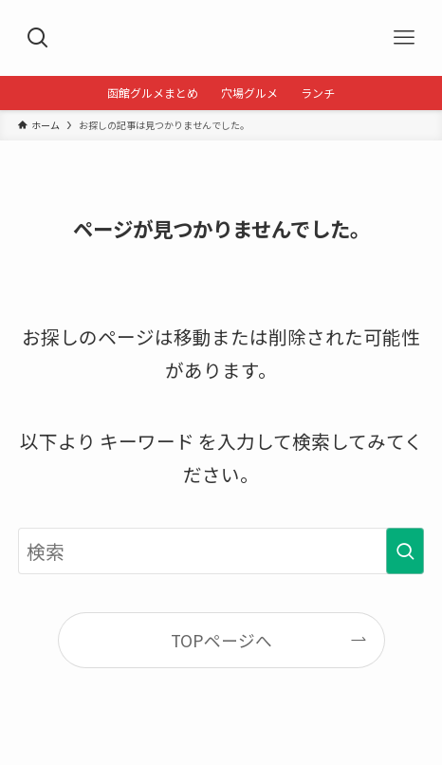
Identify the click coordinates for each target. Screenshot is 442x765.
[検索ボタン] (38, 38)
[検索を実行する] (405, 551)
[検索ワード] (221, 551)
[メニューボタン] (404, 38)
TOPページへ (221, 640)
